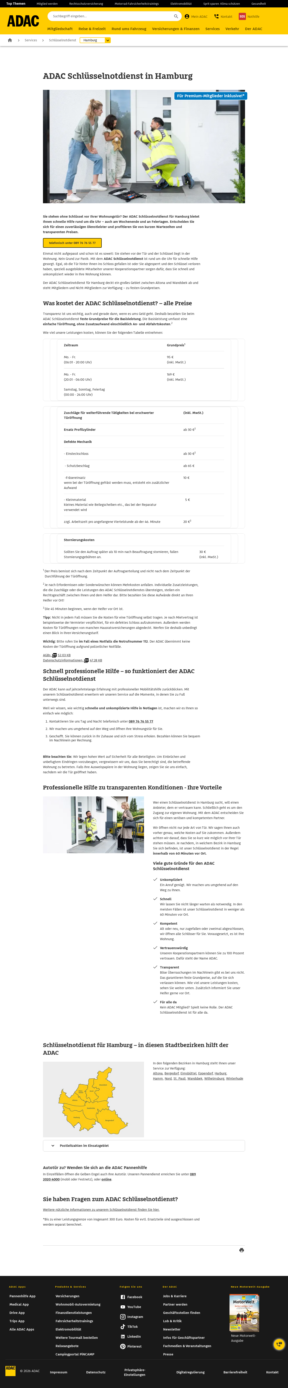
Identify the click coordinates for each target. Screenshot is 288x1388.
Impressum (58, 1372)
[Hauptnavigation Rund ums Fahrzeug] (129, 29)
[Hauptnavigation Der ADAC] (253, 29)
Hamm (158, 1078)
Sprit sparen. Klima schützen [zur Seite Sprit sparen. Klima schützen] (221, 4)
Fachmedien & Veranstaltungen (187, 1346)
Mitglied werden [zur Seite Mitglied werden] (47, 4)
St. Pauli (179, 1078)
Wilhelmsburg (214, 1078)
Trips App (17, 1321)
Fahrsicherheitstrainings (74, 1321)
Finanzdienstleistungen (74, 1313)
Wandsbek (194, 1078)
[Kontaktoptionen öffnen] (279, 1344)
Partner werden (175, 1304)
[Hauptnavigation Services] (212, 29)
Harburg (220, 1073)
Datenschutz (96, 1372)
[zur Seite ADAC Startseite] (23, 21)
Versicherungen (67, 1296)
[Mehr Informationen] (144, 1146)
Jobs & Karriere (175, 1296)
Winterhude (234, 1078)
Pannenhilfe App (22, 1296)
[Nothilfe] (249, 16)
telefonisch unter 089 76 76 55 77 (72, 243)
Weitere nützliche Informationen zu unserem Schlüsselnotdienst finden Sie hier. (101, 1210)
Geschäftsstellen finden (181, 1313)
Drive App (17, 1313)
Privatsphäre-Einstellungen (134, 1372)
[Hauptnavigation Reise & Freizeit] (92, 29)
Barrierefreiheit (235, 1372)
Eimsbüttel (188, 1073)
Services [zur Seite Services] (31, 40)
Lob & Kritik (172, 1321)
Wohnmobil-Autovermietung (78, 1304)
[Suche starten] (176, 16)
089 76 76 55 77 (141, 721)
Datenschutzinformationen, (72, 660)
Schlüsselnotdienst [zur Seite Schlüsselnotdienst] (62, 40)
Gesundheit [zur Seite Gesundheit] (259, 4)
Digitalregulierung (190, 1372)
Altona (158, 1073)
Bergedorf (171, 1073)
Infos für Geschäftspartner (184, 1338)
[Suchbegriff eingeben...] (114, 16)
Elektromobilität (68, 1329)
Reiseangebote (67, 1346)
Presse (168, 1354)
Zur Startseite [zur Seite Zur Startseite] (10, 40)
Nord (168, 1078)
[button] (223, 16)
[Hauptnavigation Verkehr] (232, 29)
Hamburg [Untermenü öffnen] (90, 40)
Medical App (19, 1304)
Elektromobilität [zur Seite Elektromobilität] (181, 4)
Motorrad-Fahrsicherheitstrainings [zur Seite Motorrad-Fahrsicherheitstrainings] (137, 4)
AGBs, (57, 655)
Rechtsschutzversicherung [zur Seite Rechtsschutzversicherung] (86, 4)
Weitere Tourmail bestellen (77, 1338)
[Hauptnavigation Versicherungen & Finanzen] (176, 29)
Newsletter (171, 1329)
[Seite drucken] (242, 1250)
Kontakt (272, 1372)
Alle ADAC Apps (21, 1329)
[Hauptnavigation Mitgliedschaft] (60, 29)
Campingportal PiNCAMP (75, 1354)
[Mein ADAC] (195, 16)
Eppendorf (205, 1073)
